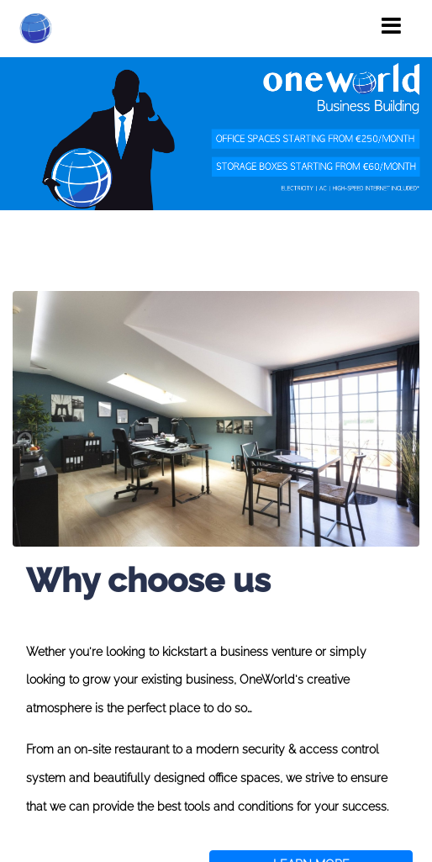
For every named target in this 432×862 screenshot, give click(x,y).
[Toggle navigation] (391, 26)
